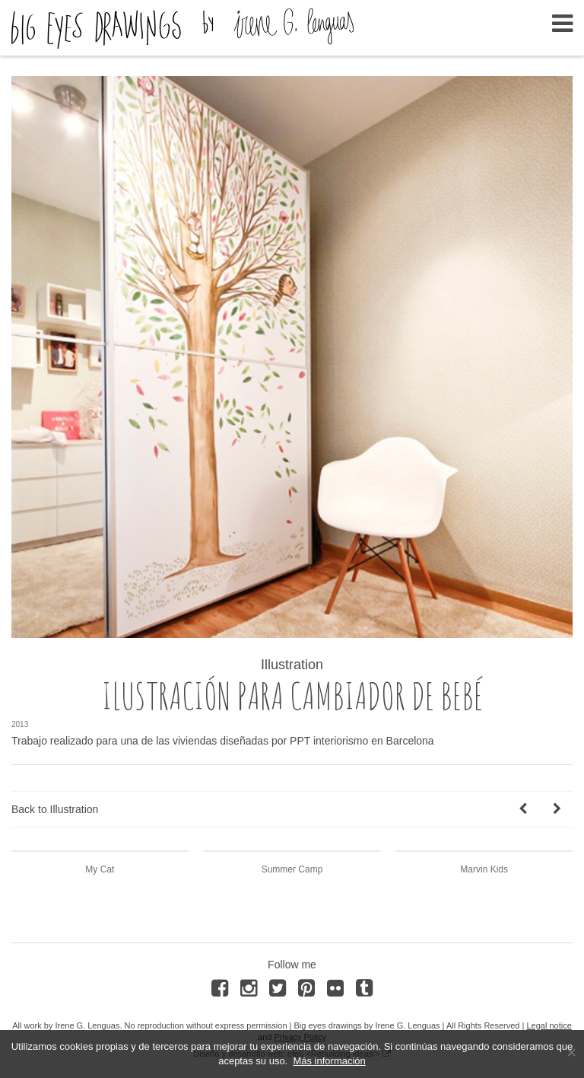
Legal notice (548, 1025)
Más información (329, 1061)
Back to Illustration (54, 809)
